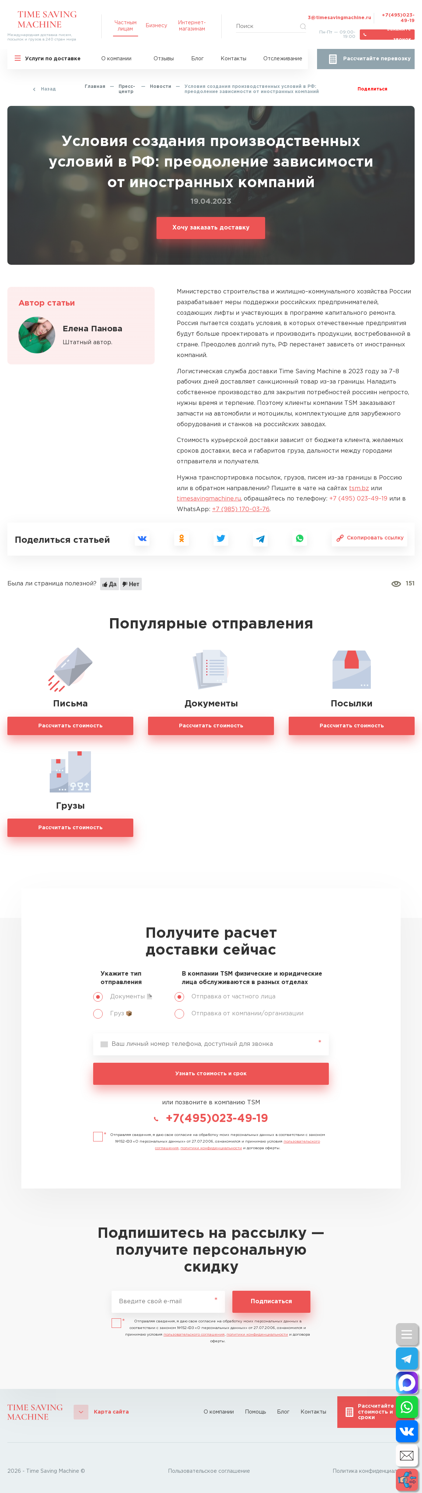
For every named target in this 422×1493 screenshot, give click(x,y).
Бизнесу (156, 26)
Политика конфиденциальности (374, 1471)
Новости (160, 87)
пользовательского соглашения (194, 1334)
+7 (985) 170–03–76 (241, 509)
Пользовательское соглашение (209, 1471)
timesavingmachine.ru (209, 499)
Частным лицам (126, 26)
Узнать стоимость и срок (211, 1074)
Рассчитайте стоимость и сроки (376, 1412)
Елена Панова (92, 329)
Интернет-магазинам (192, 26)
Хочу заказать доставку (211, 228)
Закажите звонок (399, 34)
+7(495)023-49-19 (398, 18)
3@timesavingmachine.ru (339, 18)
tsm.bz (359, 488)
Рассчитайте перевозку (377, 59)
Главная (95, 87)
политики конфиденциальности (211, 1148)
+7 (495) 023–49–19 (358, 499)
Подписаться (271, 1301)
